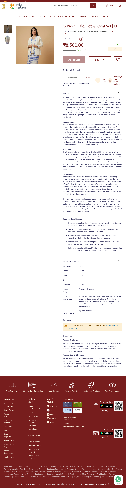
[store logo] (14, 6)
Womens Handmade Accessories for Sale (100, 471)
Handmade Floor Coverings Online (18, 474)
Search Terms (9, 410)
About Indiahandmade (34, 407)
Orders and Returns (8, 421)
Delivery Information (72, 70)
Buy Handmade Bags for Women (86, 476)
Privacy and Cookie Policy (9, 405)
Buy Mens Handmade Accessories (68, 471)
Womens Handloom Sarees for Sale (96, 469)
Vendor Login (9, 440)
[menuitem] (97, 16)
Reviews (67, 320)
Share (104, 410)
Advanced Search (7, 415)
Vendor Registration (8, 451)
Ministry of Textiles (34, 2)
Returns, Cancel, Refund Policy (34, 435)
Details (66, 93)
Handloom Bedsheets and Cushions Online (63, 469)
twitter (51, 410)
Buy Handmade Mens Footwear (82, 474)
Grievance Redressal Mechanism (32, 422)
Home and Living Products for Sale (54, 466)
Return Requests (7, 435)
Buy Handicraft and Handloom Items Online (21, 466)
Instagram (52, 418)
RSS (5, 430)
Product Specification (72, 219)
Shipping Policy (34, 445)
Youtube (51, 422)
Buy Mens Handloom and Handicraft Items (86, 466)
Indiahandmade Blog (10, 445)
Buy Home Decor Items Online (32, 469)
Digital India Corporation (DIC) (96, 484)
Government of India (14, 2)
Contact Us (8, 426)
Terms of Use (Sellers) (33, 456)
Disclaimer (68, 336)
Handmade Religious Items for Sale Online (50, 474)
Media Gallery (33, 416)
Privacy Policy (34, 442)
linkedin (51, 414)
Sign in (108, 325)
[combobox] (74, 5)
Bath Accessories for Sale (111, 476)
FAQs (30, 412)
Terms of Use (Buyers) (33, 450)
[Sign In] (109, 5)
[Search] (93, 5)
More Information (71, 261)
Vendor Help (9, 457)
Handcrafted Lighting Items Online (27, 476)
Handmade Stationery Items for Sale (57, 476)
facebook (52, 406)
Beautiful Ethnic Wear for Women (39, 471)
